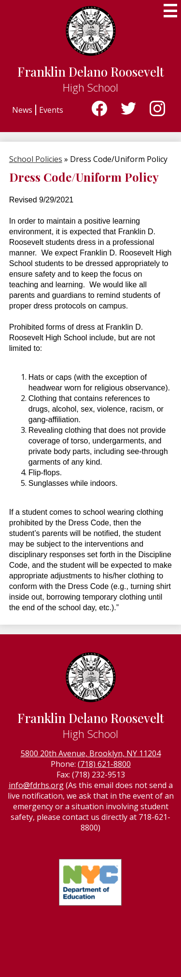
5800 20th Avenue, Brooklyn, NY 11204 (91, 753)
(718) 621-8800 (104, 764)
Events (51, 110)
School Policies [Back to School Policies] (35, 159)
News (22, 110)
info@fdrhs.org (36, 785)
